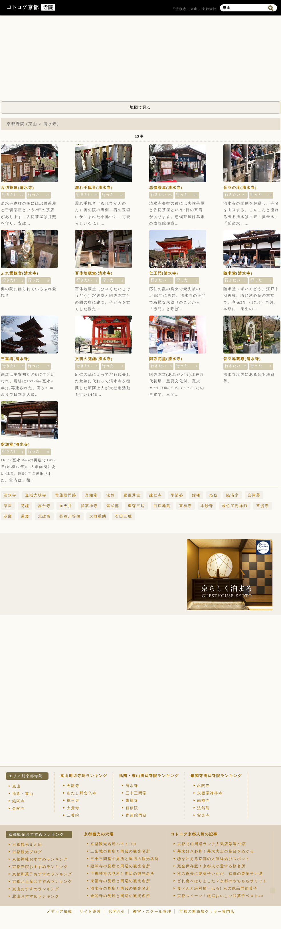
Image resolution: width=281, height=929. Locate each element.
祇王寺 (73, 800)
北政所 (44, 516)
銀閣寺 (18, 801)
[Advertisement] (140, 60)
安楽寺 (203, 815)
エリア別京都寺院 (26, 776)
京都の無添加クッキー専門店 (207, 911)
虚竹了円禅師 (235, 506)
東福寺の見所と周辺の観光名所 (120, 881)
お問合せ (117, 911)
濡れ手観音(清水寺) (94, 187)
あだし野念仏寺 (82, 793)
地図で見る (140, 107)
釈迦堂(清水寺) (15, 444)
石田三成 (123, 516)
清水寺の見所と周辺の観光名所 (120, 888)
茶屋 (8, 506)
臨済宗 (232, 495)
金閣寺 (18, 808)
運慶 (25, 516)
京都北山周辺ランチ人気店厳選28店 (211, 844)
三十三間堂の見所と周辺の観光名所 (124, 859)
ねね (213, 495)
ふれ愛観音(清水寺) (20, 273)
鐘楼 (196, 495)
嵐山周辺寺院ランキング (83, 776)
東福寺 (185, 506)
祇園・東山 (23, 793)
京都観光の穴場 (99, 834)
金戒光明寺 (36, 495)
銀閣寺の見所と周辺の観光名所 (120, 866)
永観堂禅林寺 (210, 793)
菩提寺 (262, 506)
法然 (110, 495)
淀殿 (8, 516)
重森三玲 (136, 506)
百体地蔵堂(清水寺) (94, 273)
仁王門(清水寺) (164, 273)
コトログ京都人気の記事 (194, 834)
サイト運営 (90, 911)
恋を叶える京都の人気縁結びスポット (213, 859)
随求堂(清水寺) (238, 273)
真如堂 (91, 495)
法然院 (203, 808)
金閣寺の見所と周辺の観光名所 (120, 896)
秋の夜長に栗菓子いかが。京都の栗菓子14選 (220, 873)
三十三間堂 (136, 793)
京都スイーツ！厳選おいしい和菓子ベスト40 (220, 896)
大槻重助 (97, 516)
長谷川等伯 (70, 516)
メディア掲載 (59, 911)
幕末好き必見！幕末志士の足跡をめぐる (215, 851)
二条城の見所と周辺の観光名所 (120, 851)
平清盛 (177, 495)
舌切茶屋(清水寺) (18, 187)
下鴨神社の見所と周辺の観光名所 (122, 873)
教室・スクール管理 (152, 911)
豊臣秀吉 (132, 495)
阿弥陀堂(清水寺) (166, 359)
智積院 (132, 808)
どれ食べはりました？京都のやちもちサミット (222, 881)
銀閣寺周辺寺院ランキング (216, 776)
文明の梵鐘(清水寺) (94, 359)
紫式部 (112, 506)
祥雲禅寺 (89, 506)
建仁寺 (155, 495)
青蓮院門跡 (65, 495)
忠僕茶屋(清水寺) (166, 187)
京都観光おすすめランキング (36, 834)
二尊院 (73, 815)
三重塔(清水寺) (15, 359)
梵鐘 (25, 506)
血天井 (65, 506)
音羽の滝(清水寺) (240, 187)
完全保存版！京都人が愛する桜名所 (211, 866)
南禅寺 (203, 800)
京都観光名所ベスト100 (113, 844)
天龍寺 (73, 785)
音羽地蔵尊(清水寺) (242, 359)
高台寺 (44, 506)
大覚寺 (73, 808)
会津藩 (254, 495)
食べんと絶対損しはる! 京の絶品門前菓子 (217, 888)
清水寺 (10, 495)
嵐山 (16, 786)
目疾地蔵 (162, 506)
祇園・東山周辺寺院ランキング (149, 776)
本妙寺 (207, 506)
